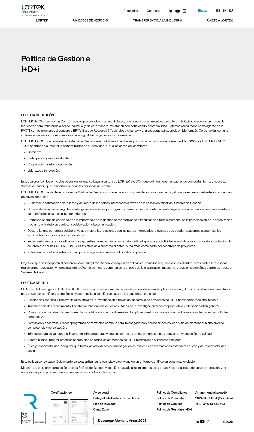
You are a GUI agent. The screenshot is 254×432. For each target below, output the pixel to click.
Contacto (149, 11)
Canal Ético (101, 409)
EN (224, 11)
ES (218, 11)
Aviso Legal (101, 392)
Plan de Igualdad (104, 404)
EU (231, 11)
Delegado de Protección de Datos (116, 398)
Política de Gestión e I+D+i (174, 409)
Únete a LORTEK (220, 22)
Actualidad (127, 11)
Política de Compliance (172, 392)
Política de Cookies (169, 404)
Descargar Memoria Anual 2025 (122, 420)
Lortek (42, 22)
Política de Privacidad (170, 398)
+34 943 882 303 (213, 404)
